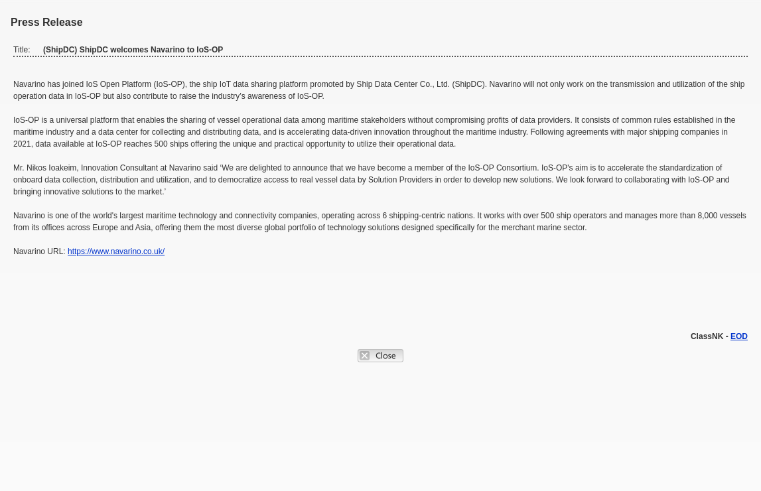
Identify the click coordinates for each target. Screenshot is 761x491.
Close (380, 355)
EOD (739, 336)
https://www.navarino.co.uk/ (116, 251)
